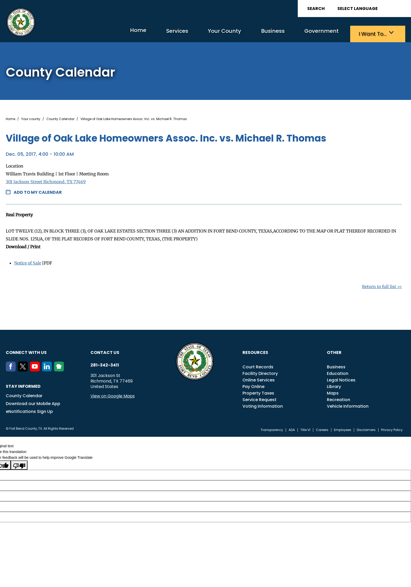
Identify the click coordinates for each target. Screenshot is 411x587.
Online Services (258, 379)
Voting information (262, 405)
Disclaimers (366, 428)
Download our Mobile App (33, 402)
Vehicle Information (348, 405)
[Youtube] (36, 368)
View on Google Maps (112, 395)
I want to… (370, 33)
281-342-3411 (104, 364)
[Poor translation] (19, 463)
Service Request (259, 398)
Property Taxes (258, 392)
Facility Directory (260, 372)
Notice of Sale (27, 261)
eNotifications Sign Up (29, 410)
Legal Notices (341, 379)
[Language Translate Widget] (372, 8)
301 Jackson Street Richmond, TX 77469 (46, 180)
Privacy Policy (392, 428)
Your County (199, 33)
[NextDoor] (60, 368)
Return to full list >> (382, 285)
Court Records (257, 366)
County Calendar (60, 118)
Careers (322, 428)
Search (316, 9)
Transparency (272, 428)
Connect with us (26, 351)
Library (334, 385)
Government (311, 33)
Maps (333, 392)
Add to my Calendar (38, 191)
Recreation (338, 398)
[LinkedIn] (48, 368)
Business (255, 33)
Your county (30, 118)
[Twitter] (24, 368)
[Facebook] (12, 368)
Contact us (104, 351)
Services (143, 33)
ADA (292, 428)
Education (337, 372)
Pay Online (253, 385)
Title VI (305, 428)
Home (98, 32)
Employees (342, 428)
